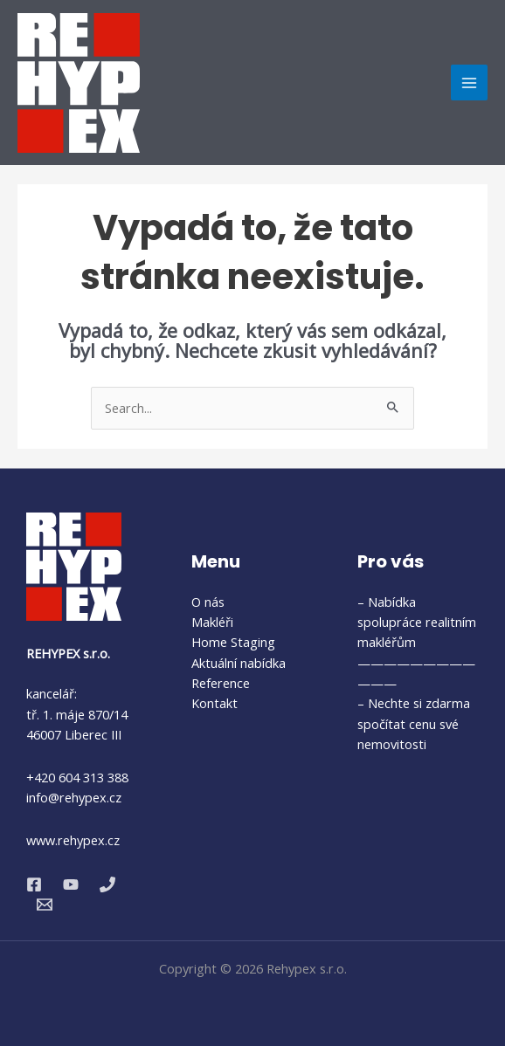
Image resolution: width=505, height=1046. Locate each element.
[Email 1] (44, 904)
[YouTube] (71, 884)
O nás (208, 601)
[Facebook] (34, 884)
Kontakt (214, 703)
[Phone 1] (107, 884)
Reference (220, 683)
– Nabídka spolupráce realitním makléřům (416, 622)
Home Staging (233, 641)
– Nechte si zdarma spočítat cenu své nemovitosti (413, 723)
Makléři (212, 621)
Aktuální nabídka (238, 662)
